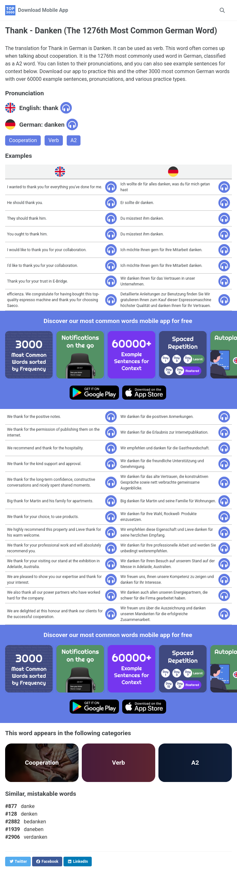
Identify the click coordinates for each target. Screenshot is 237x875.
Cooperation (23, 140)
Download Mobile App (43, 10)
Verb (53, 140)
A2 (74, 140)
